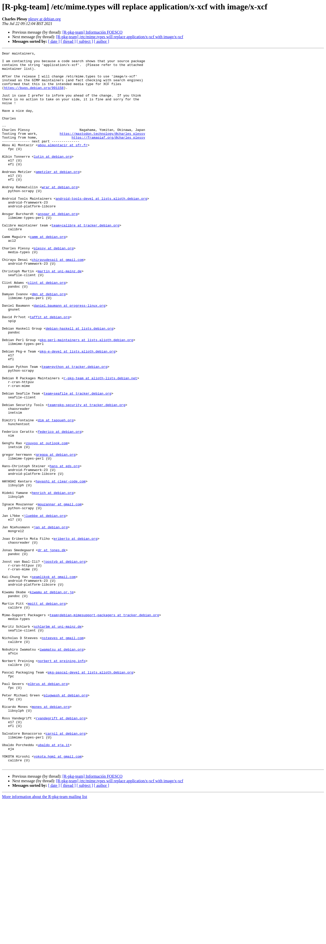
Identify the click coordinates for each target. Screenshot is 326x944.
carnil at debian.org (66, 870)
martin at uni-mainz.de (60, 315)
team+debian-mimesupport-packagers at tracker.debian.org (104, 728)
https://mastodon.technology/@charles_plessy (102, 150)
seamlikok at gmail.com (54, 682)
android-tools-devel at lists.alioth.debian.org (101, 228)
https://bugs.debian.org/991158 (34, 95)
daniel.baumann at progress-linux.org (69, 356)
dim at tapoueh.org (55, 494)
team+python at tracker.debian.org (74, 430)
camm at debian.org (47, 274)
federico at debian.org (60, 508)
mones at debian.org (51, 838)
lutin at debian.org (53, 178)
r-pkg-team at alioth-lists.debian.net (100, 443)
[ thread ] (68, 41)
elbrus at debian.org (47, 810)
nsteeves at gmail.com (63, 755)
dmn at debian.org (49, 343)
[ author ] (101, 41)
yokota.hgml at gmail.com (58, 897)
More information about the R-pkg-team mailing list (44, 939)
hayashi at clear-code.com (61, 567)
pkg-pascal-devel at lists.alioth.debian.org (90, 796)
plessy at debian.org (44, 19)
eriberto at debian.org (76, 636)
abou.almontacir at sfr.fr (62, 164)
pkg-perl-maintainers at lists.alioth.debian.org (86, 398)
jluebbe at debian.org (45, 608)
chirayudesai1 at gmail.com (58, 301)
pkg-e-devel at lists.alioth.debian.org (77, 411)
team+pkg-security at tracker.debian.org (86, 476)
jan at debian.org (51, 622)
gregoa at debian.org (56, 535)
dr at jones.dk (51, 650)
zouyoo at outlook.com (47, 521)
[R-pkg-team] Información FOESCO (92, 32)
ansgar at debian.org (57, 246)
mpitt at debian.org (46, 714)
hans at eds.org (64, 549)
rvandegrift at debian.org (61, 851)
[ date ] (54, 41)
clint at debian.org (46, 329)
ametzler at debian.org (58, 196)
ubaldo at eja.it (54, 884)
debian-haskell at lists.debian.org (79, 384)
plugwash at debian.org (66, 824)
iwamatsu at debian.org (62, 769)
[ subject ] (85, 41)
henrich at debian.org (53, 581)
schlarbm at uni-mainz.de (58, 741)
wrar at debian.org (59, 214)
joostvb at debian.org (65, 664)
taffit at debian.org (50, 370)
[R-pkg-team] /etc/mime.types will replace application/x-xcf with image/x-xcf (119, 37)
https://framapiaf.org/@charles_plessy (108, 155)
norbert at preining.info (61, 783)
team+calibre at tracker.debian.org (85, 260)
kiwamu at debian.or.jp (52, 700)
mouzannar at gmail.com (60, 595)
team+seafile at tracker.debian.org (77, 462)
